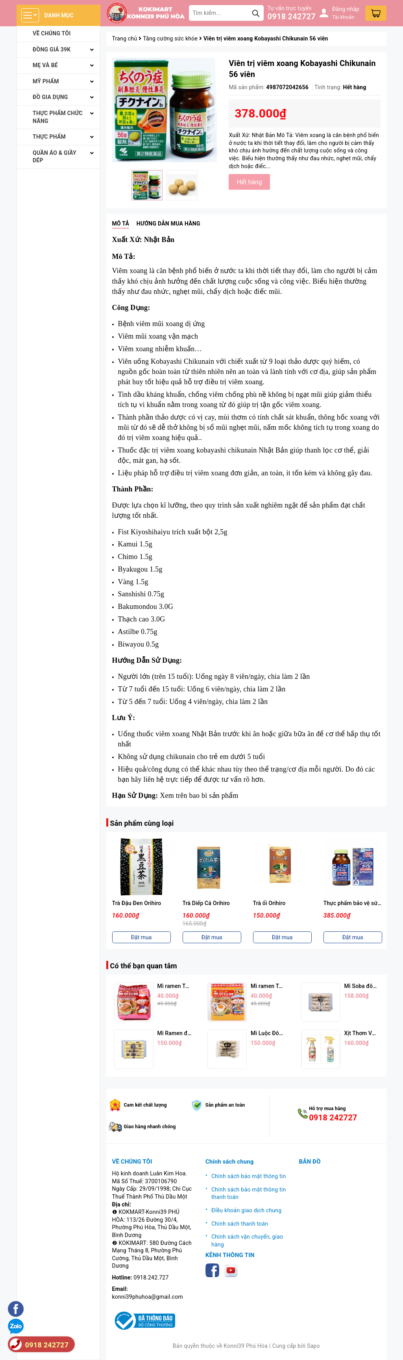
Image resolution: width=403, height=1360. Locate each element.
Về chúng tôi (52, 33)
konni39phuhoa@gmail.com (147, 1297)
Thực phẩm (49, 137)
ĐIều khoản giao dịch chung (246, 1210)
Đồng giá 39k (51, 49)
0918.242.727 (151, 1277)
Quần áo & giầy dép (54, 157)
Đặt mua (141, 937)
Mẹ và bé (45, 65)
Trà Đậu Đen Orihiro (136, 903)
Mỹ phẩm (46, 81)
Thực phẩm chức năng (58, 117)
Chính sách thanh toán (239, 1224)
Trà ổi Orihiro (269, 903)
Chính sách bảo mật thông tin (248, 1176)
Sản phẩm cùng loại (142, 823)
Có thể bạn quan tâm (143, 966)
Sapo (313, 1346)
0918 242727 (292, 16)
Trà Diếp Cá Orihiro (206, 903)
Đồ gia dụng (50, 97)
